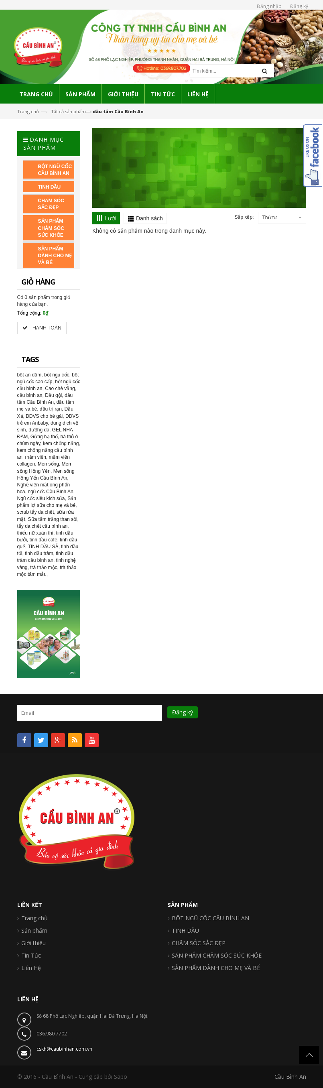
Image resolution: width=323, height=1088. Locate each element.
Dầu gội (53, 395)
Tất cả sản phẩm (68, 111)
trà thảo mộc (43, 567)
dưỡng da (38, 430)
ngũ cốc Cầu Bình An (50, 491)
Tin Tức (31, 955)
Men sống (48, 464)
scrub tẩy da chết (35, 512)
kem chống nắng (61, 443)
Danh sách (149, 218)
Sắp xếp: (244, 217)
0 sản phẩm (37, 297)
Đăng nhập (269, 6)
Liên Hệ (31, 968)
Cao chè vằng (60, 388)
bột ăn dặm (29, 375)
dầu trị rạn (51, 409)
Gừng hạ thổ (44, 436)
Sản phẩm (34, 930)
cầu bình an (30, 395)
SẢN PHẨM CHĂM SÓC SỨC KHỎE (217, 955)
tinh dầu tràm (39, 553)
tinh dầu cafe (43, 540)
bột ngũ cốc (56, 375)
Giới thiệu (33, 943)
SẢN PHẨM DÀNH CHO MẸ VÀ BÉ (216, 968)
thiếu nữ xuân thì (35, 533)
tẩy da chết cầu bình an (42, 526)
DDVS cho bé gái (44, 416)
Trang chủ (28, 111)
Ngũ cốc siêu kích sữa (41, 498)
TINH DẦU (185, 930)
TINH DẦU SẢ (43, 546)
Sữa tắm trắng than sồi (52, 519)
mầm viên (35, 457)
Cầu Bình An (290, 1076)
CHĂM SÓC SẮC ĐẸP (198, 943)
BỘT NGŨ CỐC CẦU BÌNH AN (210, 918)
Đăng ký (299, 6)
